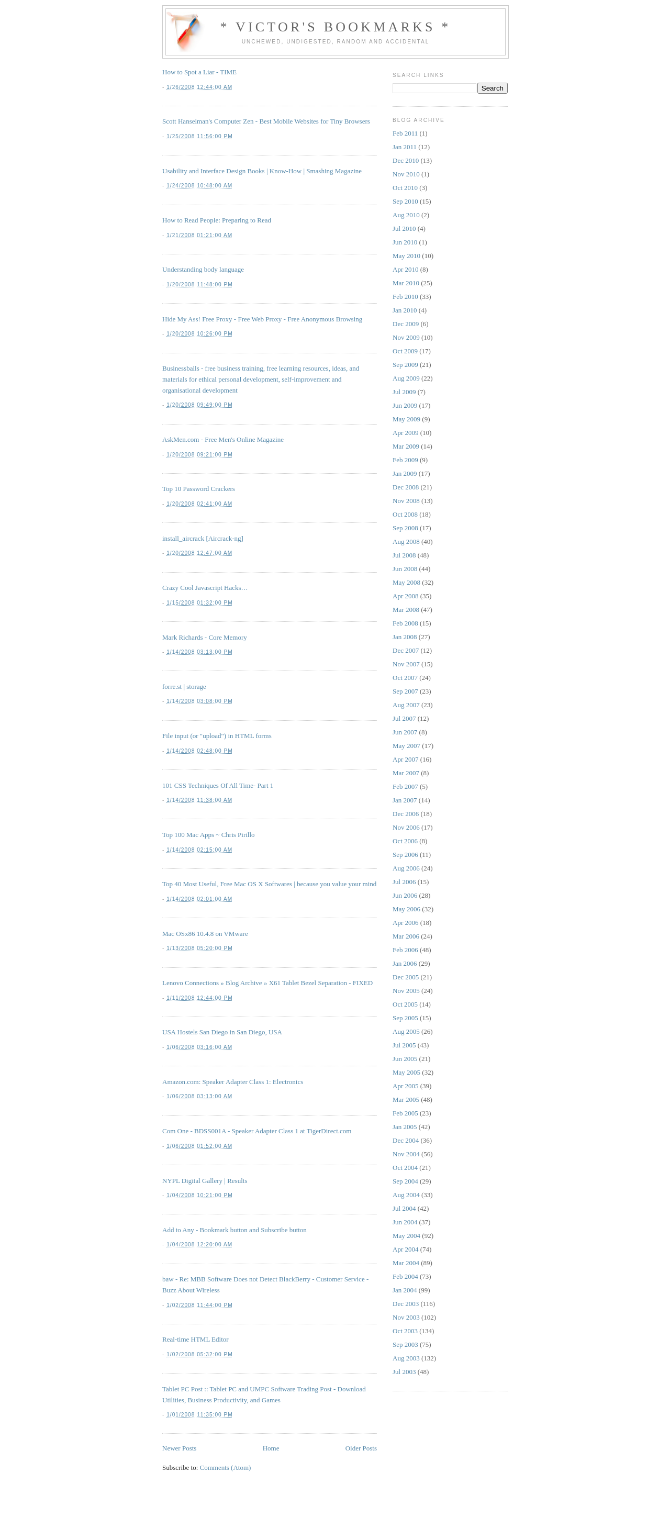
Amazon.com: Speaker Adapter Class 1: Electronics (232, 1082)
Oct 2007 (405, 678)
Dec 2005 (406, 977)
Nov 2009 (406, 337)
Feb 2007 (405, 786)
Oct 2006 (405, 841)
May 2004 (406, 1236)
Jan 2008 (405, 637)
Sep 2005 (405, 1018)
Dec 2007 (406, 650)
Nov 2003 (406, 1317)
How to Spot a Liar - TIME (199, 72)
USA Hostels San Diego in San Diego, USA (222, 1032)
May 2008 (406, 582)
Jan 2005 (405, 1127)
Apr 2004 (405, 1249)
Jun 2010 (405, 242)
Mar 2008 (406, 609)
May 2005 (406, 1072)
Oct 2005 (405, 1004)
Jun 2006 (405, 895)
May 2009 (406, 419)
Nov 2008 (406, 501)
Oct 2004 (405, 1167)
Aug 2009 (406, 378)
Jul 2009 (404, 392)
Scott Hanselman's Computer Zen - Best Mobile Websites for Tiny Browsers (266, 121)
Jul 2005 (404, 1045)
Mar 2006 (406, 936)
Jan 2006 (405, 963)
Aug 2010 (406, 215)
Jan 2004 (405, 1290)
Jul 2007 (404, 718)
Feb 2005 (405, 1113)
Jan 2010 (405, 310)
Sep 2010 (405, 201)
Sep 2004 (405, 1181)
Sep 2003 (405, 1344)
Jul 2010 (404, 228)
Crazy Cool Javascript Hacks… (205, 587)
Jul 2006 (404, 882)
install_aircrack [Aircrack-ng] (202, 538)
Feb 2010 (405, 296)
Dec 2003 (406, 1304)
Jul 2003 (404, 1372)
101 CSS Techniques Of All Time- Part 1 (217, 785)
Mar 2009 (406, 446)
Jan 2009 (405, 473)
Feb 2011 (405, 133)
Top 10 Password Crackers (198, 489)
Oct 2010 (405, 188)
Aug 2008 (406, 541)
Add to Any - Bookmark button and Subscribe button (234, 1230)
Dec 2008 (406, 487)
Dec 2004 (406, 1140)
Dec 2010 (406, 160)
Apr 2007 (405, 759)
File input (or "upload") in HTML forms (217, 736)
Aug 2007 (406, 705)
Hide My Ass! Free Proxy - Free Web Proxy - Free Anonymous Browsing (262, 319)
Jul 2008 (404, 555)
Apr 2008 (405, 596)
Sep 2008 (405, 528)
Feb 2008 (405, 623)
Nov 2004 (406, 1154)
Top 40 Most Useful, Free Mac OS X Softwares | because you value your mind (269, 884)
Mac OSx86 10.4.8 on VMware (205, 933)
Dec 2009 (406, 324)
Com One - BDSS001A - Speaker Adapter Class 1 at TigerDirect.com (256, 1131)
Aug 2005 (406, 1031)
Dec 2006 (406, 814)
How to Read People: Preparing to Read (216, 220)
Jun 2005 (405, 1059)
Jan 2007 (405, 800)
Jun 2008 (405, 569)
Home (271, 1448)
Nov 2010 (406, 174)
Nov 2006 (406, 827)
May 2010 (406, 256)
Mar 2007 (406, 773)
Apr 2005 (405, 1086)
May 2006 (406, 909)
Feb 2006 (405, 950)
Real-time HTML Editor (195, 1339)
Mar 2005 (406, 1099)
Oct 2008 (405, 514)
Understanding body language (203, 269)
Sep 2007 (405, 691)
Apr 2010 (405, 269)
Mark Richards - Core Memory (204, 637)
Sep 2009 (405, 365)
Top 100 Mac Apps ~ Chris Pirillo (208, 835)
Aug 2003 (406, 1358)
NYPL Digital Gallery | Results (204, 1181)
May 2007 (406, 746)
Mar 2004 (406, 1263)
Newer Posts (179, 1448)
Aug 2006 (406, 868)
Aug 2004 (406, 1195)
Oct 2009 (405, 351)
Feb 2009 (405, 460)
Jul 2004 (404, 1208)
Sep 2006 (405, 854)
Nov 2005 (406, 991)
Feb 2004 (405, 1276)
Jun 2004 (405, 1222)
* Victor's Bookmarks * (335, 27)
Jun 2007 (405, 732)
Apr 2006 (405, 923)
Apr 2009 (405, 433)
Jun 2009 (405, 405)
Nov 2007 (406, 664)
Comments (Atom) (225, 1467)
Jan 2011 (405, 147)
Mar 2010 (406, 283)
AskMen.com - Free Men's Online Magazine (223, 439)
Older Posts (361, 1448)
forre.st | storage (184, 686)
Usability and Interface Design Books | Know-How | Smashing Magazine (262, 171)
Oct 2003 (405, 1331)
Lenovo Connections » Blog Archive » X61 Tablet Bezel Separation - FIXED (267, 983)
